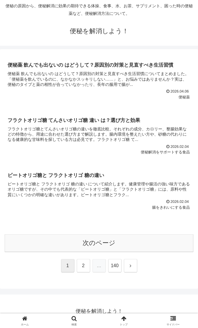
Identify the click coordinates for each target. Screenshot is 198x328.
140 (115, 265)
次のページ (99, 243)
